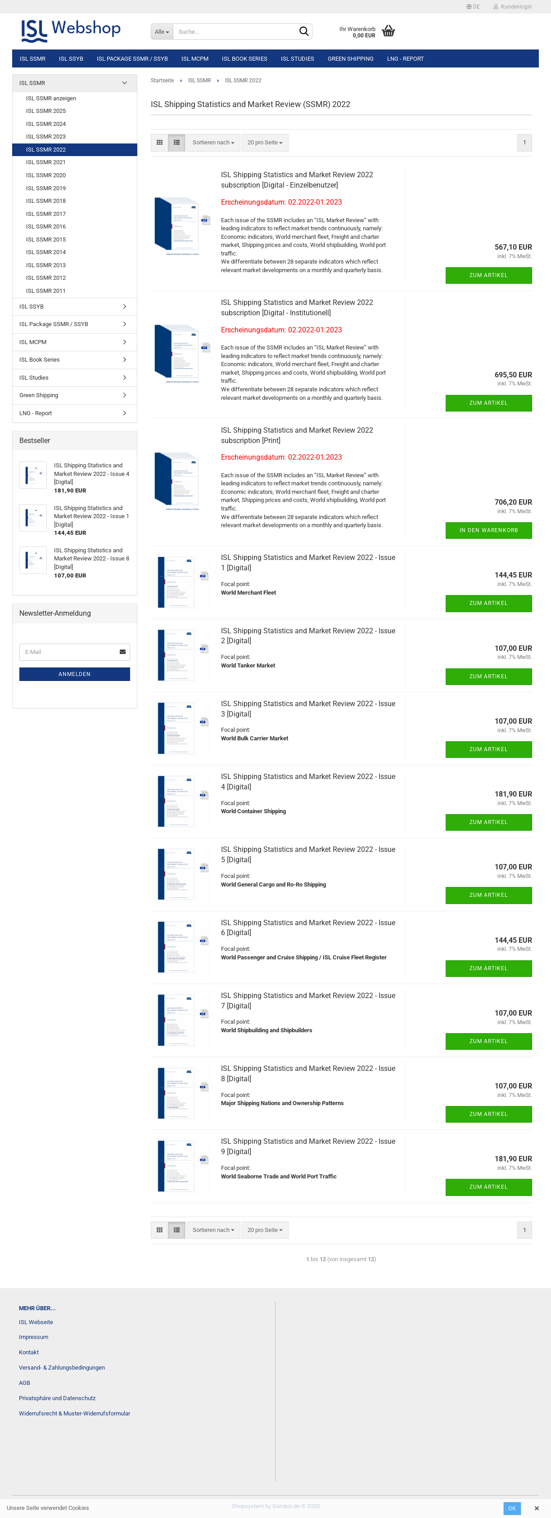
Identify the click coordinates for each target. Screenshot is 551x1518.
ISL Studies (297, 58)
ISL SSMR (32, 58)
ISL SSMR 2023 (46, 136)
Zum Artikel (489, 275)
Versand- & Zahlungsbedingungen (62, 1367)
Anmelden (75, 674)
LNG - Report (405, 58)
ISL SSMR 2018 (46, 200)
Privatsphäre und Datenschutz (57, 1398)
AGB (24, 1382)
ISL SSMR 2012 (46, 277)
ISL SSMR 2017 (46, 213)
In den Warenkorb (489, 530)
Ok (512, 1508)
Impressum (33, 1337)
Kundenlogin (512, 7)
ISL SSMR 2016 (46, 226)
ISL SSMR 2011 (46, 290)
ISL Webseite (36, 1322)
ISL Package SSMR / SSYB (132, 58)
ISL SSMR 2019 (46, 188)
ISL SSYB (71, 58)
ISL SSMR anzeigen (51, 98)
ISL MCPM (194, 58)
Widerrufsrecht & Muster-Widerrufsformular (74, 1413)
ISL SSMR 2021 (46, 162)
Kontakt (29, 1352)
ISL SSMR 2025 (46, 110)
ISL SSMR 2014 (46, 252)
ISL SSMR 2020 (46, 175)
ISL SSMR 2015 (46, 239)
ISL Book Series (244, 58)
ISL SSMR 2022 (46, 149)
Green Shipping (351, 58)
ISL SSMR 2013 (46, 265)
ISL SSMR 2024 (46, 124)
